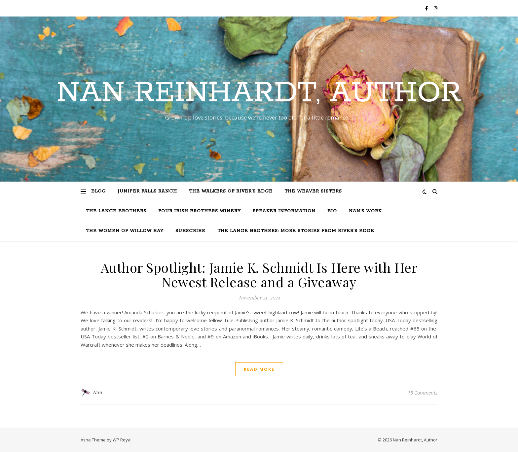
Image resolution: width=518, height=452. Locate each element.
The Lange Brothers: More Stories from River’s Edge (295, 231)
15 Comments (422, 392)
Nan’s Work (365, 211)
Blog (98, 191)
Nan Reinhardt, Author (259, 93)
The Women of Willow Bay (125, 231)
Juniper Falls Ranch (147, 191)
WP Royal (122, 440)
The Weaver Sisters (313, 191)
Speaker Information (284, 211)
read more (259, 369)
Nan (97, 392)
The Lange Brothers (116, 211)
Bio (332, 211)
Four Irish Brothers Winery (199, 211)
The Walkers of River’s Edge (231, 191)
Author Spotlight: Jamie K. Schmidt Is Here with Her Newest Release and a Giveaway (259, 275)
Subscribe (190, 231)
